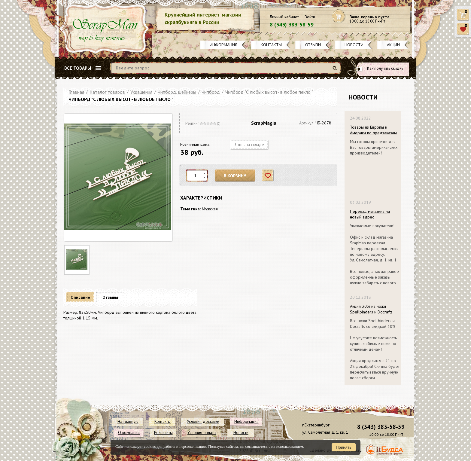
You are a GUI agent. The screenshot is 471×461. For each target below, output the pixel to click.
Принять (343, 447)
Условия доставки (203, 421)
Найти (335, 70)
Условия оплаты (201, 432)
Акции (393, 44)
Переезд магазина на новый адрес (370, 214)
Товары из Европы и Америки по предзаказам (373, 130)
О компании (129, 432)
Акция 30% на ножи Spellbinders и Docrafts (371, 309)
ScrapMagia (263, 123)
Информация (223, 44)
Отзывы (313, 44)
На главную (127, 421)
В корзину (235, 175)
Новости (354, 44)
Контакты (271, 44)
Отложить (268, 175)
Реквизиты (163, 432)
